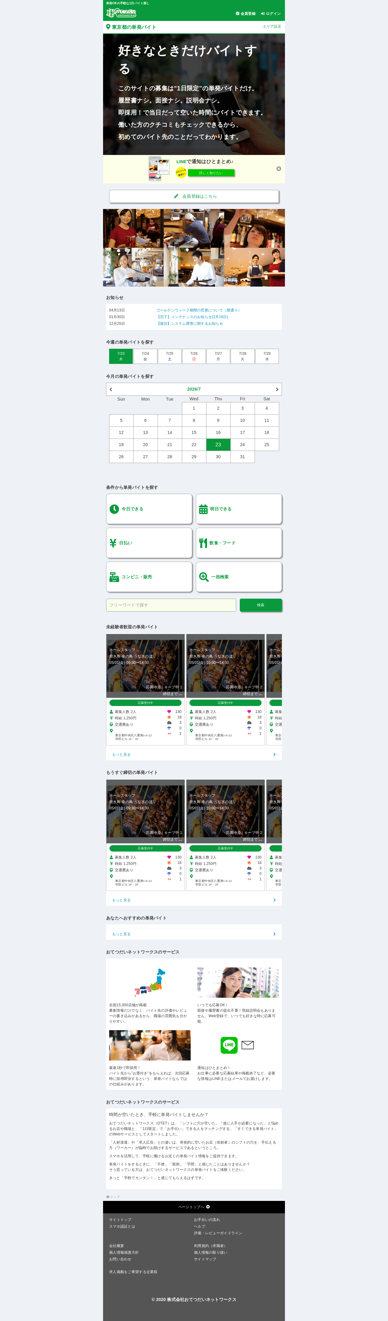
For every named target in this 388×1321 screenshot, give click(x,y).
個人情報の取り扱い (211, 1252)
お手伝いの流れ (207, 1220)
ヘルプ (199, 1226)
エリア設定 (272, 26)
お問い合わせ (120, 1259)
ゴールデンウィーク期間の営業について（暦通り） (199, 310)
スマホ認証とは (122, 1226)
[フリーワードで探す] (171, 605)
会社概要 (116, 1246)
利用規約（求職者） (211, 1246)
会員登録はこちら (194, 196)
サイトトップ (120, 1220)
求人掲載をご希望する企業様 (133, 1272)
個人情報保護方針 (124, 1252)
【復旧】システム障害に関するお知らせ (189, 323)
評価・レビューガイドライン (218, 1233)
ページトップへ (194, 1207)
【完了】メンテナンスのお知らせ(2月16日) (192, 317)
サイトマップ (205, 1259)
